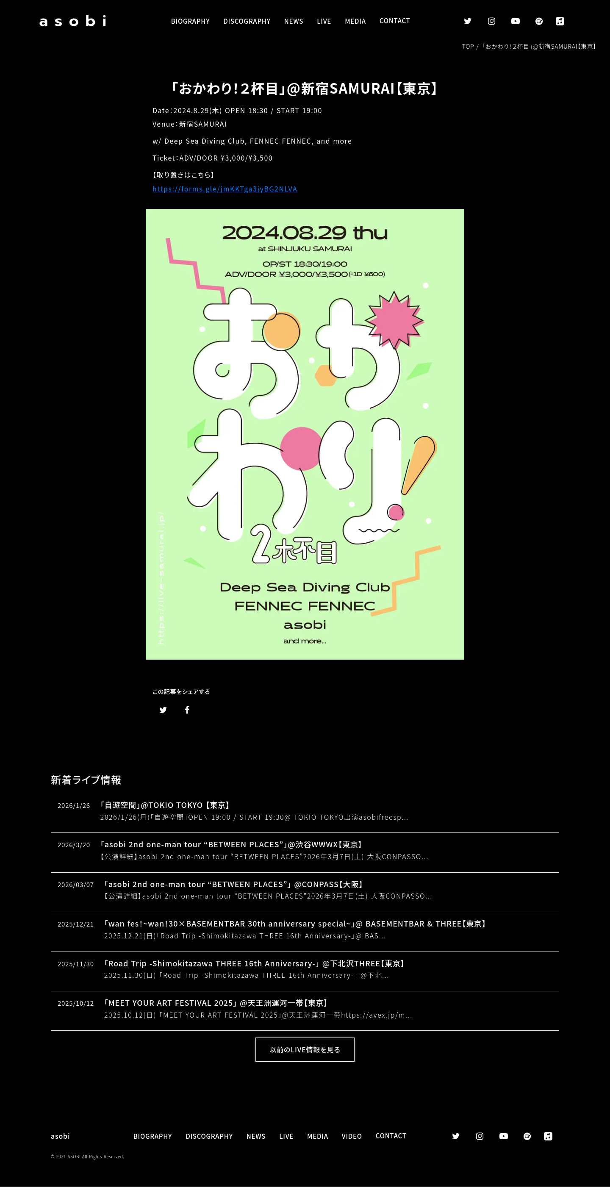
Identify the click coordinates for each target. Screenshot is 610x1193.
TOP (469, 47)
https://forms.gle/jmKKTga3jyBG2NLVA (225, 189)
